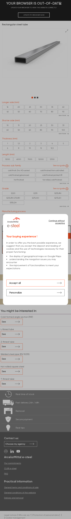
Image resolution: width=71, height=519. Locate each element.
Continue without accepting (57, 222)
